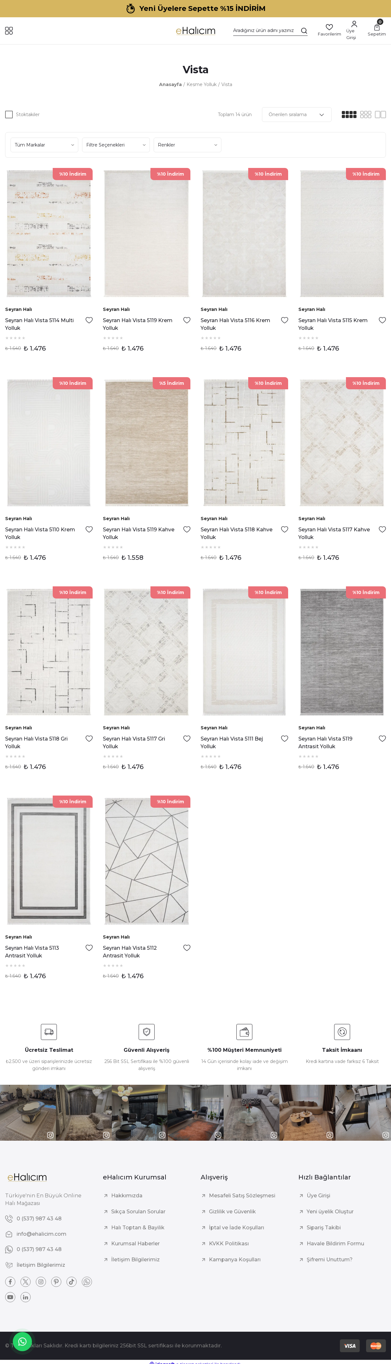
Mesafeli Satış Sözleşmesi (242, 1196)
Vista (226, 84)
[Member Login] (354, 30)
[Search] (270, 31)
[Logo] (195, 30)
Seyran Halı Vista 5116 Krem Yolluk (235, 324)
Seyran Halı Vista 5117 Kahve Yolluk (334, 533)
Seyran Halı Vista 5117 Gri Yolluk (134, 742)
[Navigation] (9, 31)
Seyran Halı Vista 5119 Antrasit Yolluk (325, 742)
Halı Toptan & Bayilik (138, 1228)
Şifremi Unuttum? (330, 1260)
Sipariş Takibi (324, 1228)
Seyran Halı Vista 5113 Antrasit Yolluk (32, 952)
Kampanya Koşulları (235, 1260)
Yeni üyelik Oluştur (330, 1212)
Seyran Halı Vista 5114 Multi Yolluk (39, 324)
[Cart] (377, 30)
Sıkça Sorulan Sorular (138, 1212)
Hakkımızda (126, 1196)
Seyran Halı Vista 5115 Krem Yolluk (333, 324)
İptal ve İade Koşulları (236, 1228)
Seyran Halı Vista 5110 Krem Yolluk (40, 533)
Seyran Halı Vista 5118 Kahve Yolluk (236, 533)
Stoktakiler (28, 114)
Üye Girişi (318, 1196)
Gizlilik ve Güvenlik (232, 1212)
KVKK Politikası (229, 1244)
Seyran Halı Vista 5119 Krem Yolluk (137, 324)
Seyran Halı (18, 309)
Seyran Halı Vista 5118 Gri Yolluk (36, 742)
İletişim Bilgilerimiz (135, 1260)
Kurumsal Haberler (135, 1244)
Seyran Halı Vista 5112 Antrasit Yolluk (130, 952)
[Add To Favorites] (89, 320)
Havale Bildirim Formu (335, 1244)
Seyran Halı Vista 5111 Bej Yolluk (232, 742)
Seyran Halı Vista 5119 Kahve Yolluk (138, 533)
